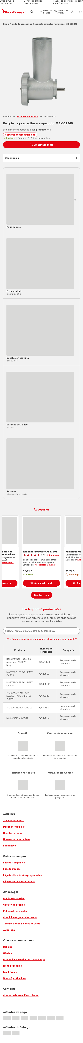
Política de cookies (14, 898)
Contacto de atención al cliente (21, 995)
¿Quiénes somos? (13, 820)
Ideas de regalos (12, 965)
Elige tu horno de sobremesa (19, 881)
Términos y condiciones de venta (21, 923)
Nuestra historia (12, 833)
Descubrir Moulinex (14, 826)
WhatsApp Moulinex (14, 978)
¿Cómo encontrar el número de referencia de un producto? (41, 639)
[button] (45, 11)
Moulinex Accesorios (27, 116)
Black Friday (10, 972)
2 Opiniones (53, 555)
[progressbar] (40, 199)
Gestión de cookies (14, 904)
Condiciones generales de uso (20, 917)
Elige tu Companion (14, 862)
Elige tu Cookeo (12, 869)
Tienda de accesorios (21, 24)
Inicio (6, 24)
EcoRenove (9, 845)
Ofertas (7, 953)
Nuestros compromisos (16, 839)
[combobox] (41, 630)
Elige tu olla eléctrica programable (22, 875)
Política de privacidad (15, 911)
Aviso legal (9, 930)
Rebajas (7, 947)
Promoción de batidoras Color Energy (24, 959)
